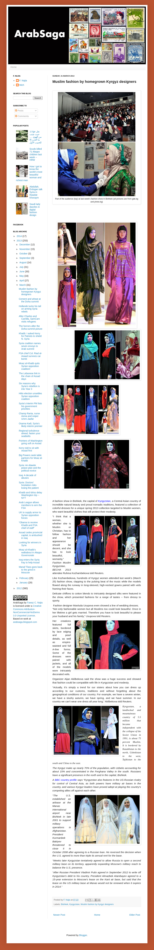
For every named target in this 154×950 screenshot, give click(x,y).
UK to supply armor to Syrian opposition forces (30, 515)
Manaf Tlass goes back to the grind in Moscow (30, 570)
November (24, 249)
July (21, 267)
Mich (21, 85)
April (22, 280)
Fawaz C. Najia (35, 602)
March (22, 285)
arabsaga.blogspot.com (25, 622)
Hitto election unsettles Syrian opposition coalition (30, 396)
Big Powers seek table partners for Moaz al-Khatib (30, 458)
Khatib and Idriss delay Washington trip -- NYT (30, 495)
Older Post (134, 915)
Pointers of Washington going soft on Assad (30, 442)
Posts (19, 110)
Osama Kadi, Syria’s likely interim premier (30, 425)
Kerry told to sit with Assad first (29, 449)
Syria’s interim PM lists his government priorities (30, 406)
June (22, 271)
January (23, 582)
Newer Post (59, 915)
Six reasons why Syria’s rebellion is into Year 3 (29, 386)
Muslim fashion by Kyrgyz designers (97, 904)
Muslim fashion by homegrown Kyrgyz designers (30, 292)
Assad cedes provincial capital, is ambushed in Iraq (30, 535)
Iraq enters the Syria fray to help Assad (29, 561)
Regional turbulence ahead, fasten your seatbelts (29, 433)
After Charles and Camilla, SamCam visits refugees (29, 319)
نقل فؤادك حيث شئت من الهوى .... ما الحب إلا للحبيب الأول (35, 137)
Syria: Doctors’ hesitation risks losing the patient (29, 485)
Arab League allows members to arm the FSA (30, 505)
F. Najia (67, 900)
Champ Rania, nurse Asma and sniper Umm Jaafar (29, 416)
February (24, 578)
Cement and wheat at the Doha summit (30, 300)
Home (13, 67)
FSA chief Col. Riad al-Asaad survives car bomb (30, 356)
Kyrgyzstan (74, 904)
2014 (19, 236)
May (21, 276)
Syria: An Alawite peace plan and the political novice (30, 468)
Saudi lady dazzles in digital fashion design (34, 209)
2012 (19, 588)
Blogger (83, 935)
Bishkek (64, 904)
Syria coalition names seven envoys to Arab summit (30, 346)
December (24, 244)
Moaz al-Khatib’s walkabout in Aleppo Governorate (30, 552)
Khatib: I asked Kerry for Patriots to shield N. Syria (30, 336)
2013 (19, 240)
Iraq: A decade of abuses (27, 476)
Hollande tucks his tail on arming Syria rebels (30, 309)
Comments (22, 116)
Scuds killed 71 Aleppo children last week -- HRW (35, 154)
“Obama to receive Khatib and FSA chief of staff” (28, 525)
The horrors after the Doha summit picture (30, 327)
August (23, 262)
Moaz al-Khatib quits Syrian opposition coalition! (29, 366)
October (23, 253)
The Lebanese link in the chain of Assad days (29, 376)
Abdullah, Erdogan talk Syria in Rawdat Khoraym (35, 192)
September (25, 258)
